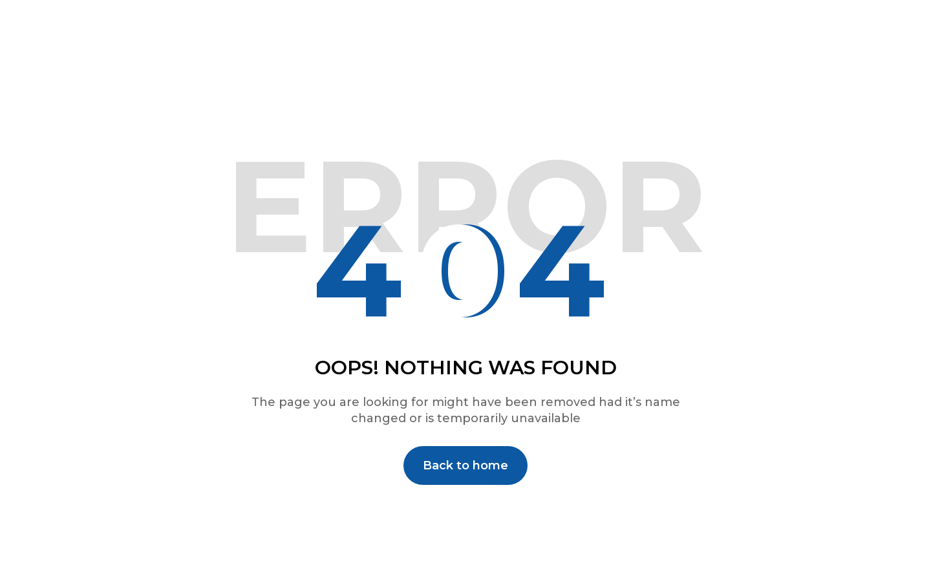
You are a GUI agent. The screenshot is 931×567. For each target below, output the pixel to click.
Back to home (465, 465)
